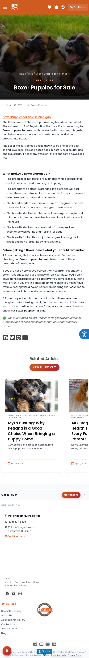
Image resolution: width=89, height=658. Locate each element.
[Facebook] (7, 593)
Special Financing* (12, 611)
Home (22, 73)
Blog (30, 73)
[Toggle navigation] (5, 7)
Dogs (38, 73)
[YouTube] (13, 593)
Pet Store (21, 415)
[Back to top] (85, 495)
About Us (6, 615)
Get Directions (15, 536)
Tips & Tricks (44, 80)
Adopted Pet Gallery (13, 619)
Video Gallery (9, 628)
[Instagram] (20, 593)
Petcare (33, 415)
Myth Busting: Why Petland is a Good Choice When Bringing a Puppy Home (31, 431)
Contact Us (8, 624)
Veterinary (15, 417)
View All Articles (44, 367)
